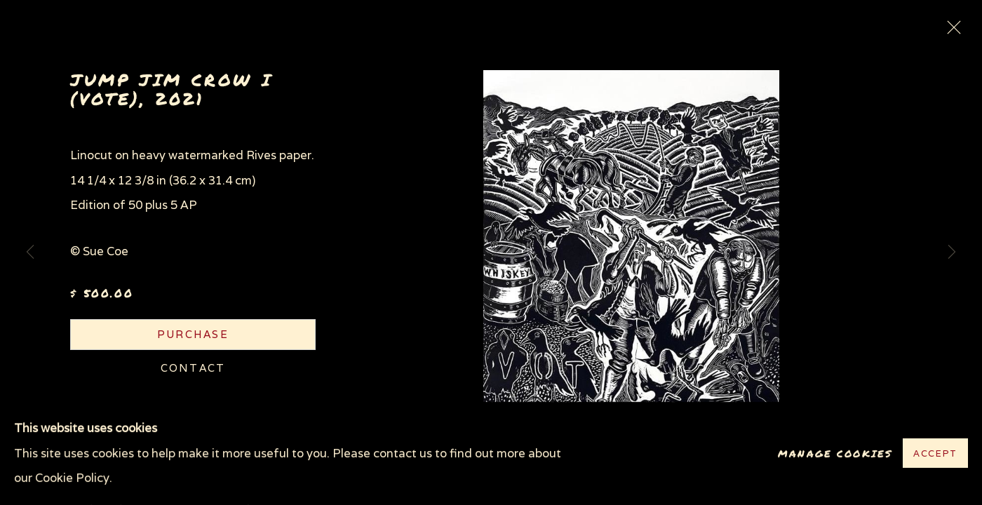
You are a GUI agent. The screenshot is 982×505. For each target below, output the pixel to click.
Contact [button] (193, 368)
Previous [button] (30, 252)
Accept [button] (935, 454)
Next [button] (952, 252)
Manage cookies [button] (835, 453)
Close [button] (950, 31)
